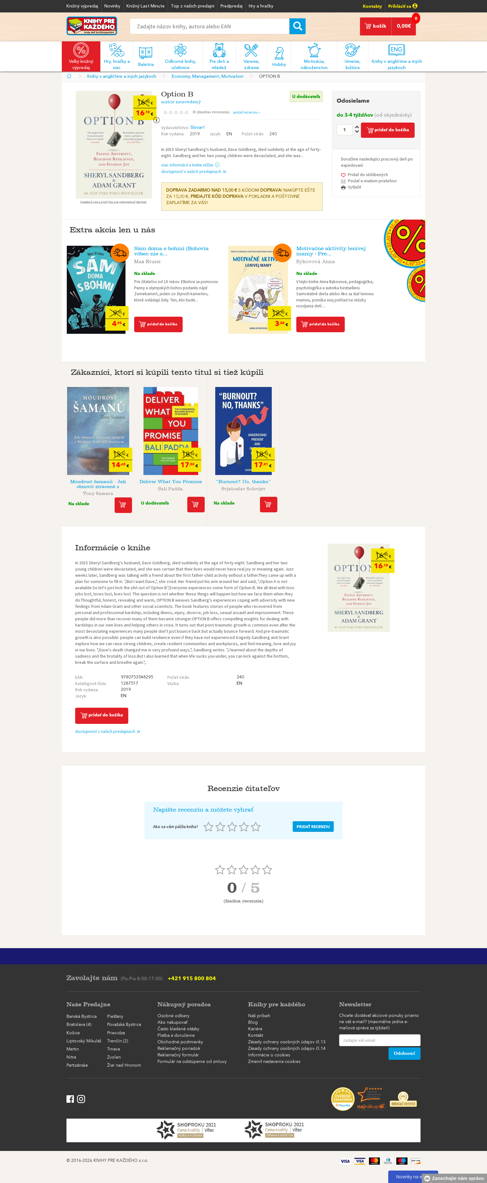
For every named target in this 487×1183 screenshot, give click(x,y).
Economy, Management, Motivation (208, 76)
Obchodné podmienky (180, 1042)
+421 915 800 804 (192, 978)
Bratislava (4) (78, 1024)
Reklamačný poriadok (178, 1048)
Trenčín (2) (117, 1041)
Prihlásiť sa (402, 6)
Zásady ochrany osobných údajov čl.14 (286, 1048)
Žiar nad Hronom (124, 1065)
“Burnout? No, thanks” (243, 481)
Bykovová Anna (315, 260)
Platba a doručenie (176, 1035)
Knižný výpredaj (82, 6)
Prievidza (116, 1033)
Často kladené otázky (178, 1029)
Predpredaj (232, 6)
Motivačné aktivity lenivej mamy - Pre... (331, 251)
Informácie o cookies (269, 1055)
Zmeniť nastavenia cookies (274, 1062)
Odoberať (404, 1053)
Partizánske (77, 1065)
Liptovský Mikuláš (83, 1041)
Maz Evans (147, 260)
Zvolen (114, 1057)
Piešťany (115, 1016)
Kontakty (372, 6)
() (213, 112)
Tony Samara (98, 492)
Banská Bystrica (81, 1016)
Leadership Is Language (389, 481)
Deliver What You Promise (170, 481)
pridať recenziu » (246, 112)
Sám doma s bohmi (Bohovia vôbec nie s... (171, 251)
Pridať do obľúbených (368, 174)
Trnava (113, 1049)
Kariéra (255, 1029)
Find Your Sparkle (316, 481)
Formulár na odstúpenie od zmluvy (192, 1062)
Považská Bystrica (124, 1024)
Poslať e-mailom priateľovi (372, 181)
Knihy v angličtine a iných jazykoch (121, 76)
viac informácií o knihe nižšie (190, 165)
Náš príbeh (259, 1016)
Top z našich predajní (192, 6)
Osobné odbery (173, 1016)
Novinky (112, 6)
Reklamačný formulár (178, 1055)
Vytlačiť (354, 187)
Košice (73, 1033)
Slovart (197, 127)
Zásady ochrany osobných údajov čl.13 (286, 1042)
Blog (253, 1022)
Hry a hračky (261, 6)
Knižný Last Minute (145, 6)
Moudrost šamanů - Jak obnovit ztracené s (98, 484)
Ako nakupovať (172, 1022)
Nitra (71, 1057)
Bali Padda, (171, 487)
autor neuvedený (181, 100)
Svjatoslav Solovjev (243, 487)
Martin (72, 1049)
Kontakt (255, 1035)
